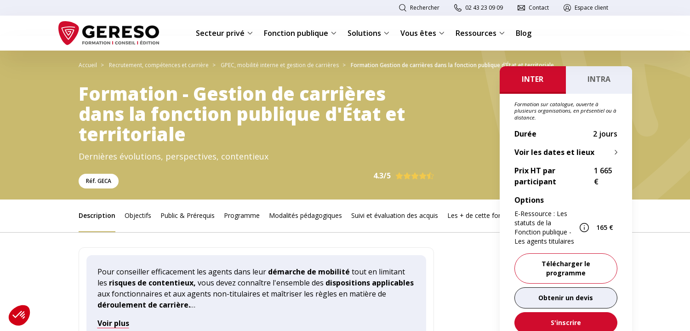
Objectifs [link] (138, 215)
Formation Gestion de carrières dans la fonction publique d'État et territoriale (452, 65)
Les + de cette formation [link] (484, 215)
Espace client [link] (591, 7)
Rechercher (424, 7)
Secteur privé (224, 33)
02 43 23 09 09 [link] (484, 7)
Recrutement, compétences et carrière (159, 65)
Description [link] (97, 215)
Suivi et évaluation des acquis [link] (394, 215)
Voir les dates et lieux (554, 152)
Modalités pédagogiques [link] (305, 215)
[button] (19, 315)
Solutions (368, 33)
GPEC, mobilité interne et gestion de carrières (280, 65)
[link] (565, 297)
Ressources (480, 33)
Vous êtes (422, 33)
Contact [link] (539, 7)
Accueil (88, 65)
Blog (523, 33)
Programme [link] (242, 215)
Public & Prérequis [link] (187, 215)
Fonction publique (300, 33)
